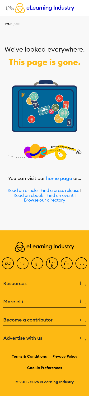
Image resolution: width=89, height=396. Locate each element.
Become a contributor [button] (44, 320)
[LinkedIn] (37, 263)
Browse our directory (44, 200)
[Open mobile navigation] (8, 8)
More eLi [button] (44, 301)
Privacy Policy (64, 356)
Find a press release (60, 190)
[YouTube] (52, 263)
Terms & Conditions (29, 356)
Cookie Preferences (44, 367)
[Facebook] (8, 263)
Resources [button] (44, 283)
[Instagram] (81, 263)
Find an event (60, 195)
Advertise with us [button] (44, 338)
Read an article (22, 190)
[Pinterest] (67, 263)
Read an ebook (28, 195)
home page (59, 178)
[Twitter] (22, 263)
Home (8, 24)
